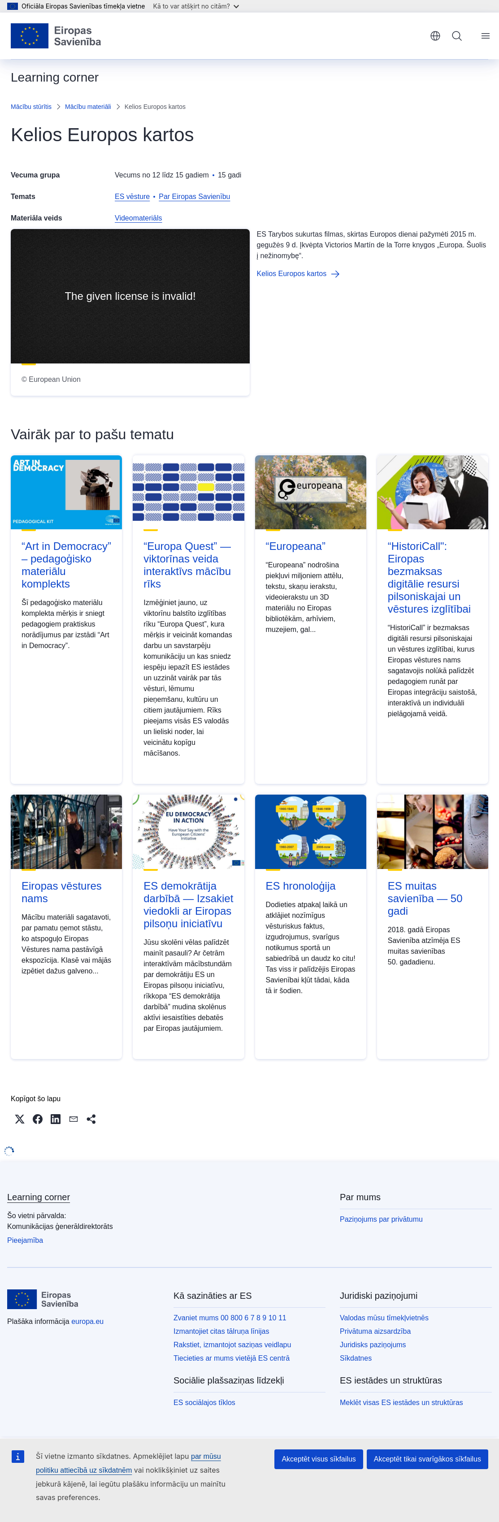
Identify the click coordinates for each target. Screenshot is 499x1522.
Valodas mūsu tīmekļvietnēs (384, 1318)
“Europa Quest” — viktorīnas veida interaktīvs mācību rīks (187, 565)
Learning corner (38, 1197)
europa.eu (87, 1321)
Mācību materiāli (88, 106)
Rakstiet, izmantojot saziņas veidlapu (232, 1345)
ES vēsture (132, 196)
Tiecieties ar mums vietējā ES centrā (232, 1358)
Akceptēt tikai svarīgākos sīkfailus (427, 1459)
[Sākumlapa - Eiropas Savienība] (56, 35)
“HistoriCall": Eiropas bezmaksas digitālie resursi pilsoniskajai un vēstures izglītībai (429, 577)
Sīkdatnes (356, 1358)
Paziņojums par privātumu (381, 1219)
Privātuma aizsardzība (375, 1331)
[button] (20, 1119)
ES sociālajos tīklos (204, 1402)
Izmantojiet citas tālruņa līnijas (221, 1331)
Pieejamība (25, 1240)
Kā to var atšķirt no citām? (196, 6)
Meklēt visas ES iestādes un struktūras (401, 1402)
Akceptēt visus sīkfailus (319, 1459)
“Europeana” (295, 546)
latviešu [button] (435, 35)
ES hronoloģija (301, 886)
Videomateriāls (138, 218)
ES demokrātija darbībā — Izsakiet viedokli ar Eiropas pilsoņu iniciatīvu (188, 905)
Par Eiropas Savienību (194, 196)
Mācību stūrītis (31, 106)
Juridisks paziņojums (373, 1345)
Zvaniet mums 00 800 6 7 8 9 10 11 (230, 1318)
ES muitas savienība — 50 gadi (425, 898)
